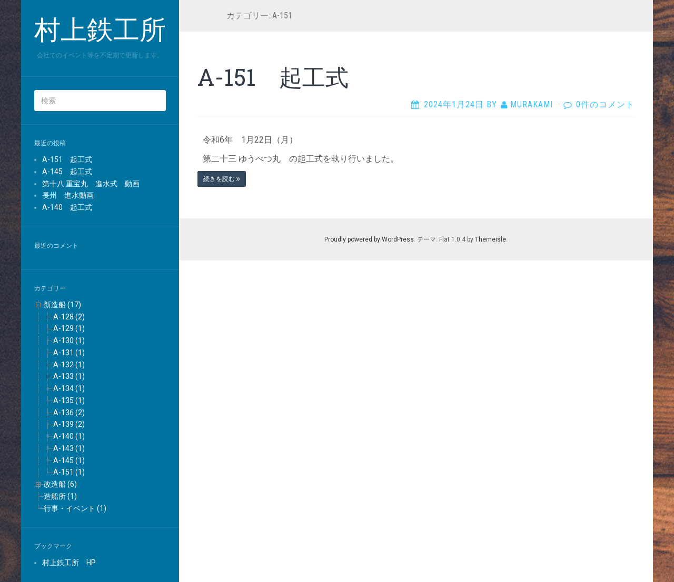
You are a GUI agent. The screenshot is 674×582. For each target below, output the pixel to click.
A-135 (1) (69, 400)
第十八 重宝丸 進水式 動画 (91, 183)
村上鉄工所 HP (69, 562)
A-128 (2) (69, 317)
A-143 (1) (69, 448)
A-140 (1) (69, 436)
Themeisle (490, 239)
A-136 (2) (69, 412)
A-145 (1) (69, 460)
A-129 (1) (69, 328)
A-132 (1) (69, 364)
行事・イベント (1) (75, 508)
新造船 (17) (62, 304)
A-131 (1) (69, 352)
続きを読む (221, 179)
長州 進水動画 (68, 195)
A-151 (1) (69, 472)
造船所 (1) (60, 496)
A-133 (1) (69, 376)
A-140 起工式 (67, 207)
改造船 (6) (60, 484)
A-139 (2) (69, 424)
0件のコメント (605, 104)
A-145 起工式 (67, 171)
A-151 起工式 (67, 159)
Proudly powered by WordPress (369, 239)
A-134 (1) (69, 388)
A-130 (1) (69, 340)
